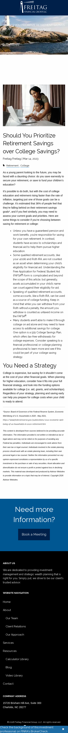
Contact (9, 53)
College (24, 165)
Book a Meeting (34, 534)
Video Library (14, 675)
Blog (9, 667)
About (7, 28)
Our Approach (15, 634)
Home (7, 20)
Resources (11, 45)
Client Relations (16, 626)
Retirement (12, 165)
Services (9, 37)
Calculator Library (17, 659)
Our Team (12, 618)
